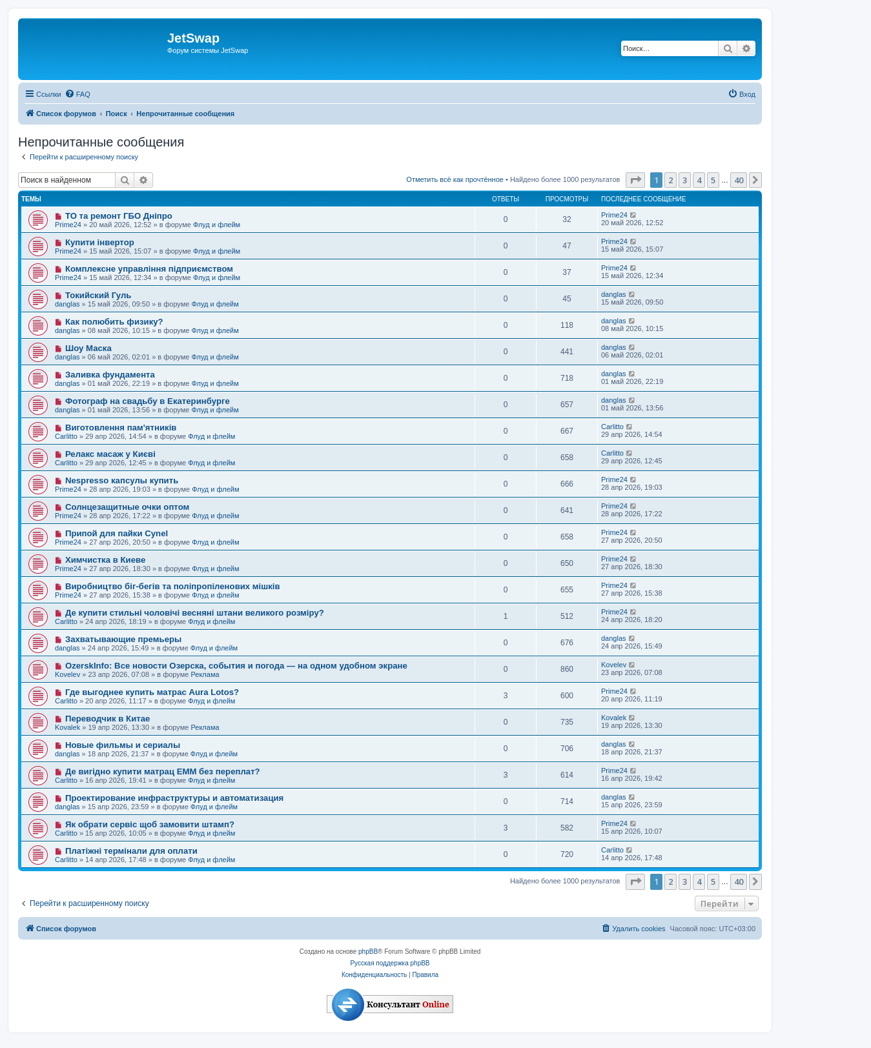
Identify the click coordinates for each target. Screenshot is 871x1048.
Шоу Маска (88, 348)
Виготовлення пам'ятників (121, 427)
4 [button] (699, 180)
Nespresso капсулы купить (121, 480)
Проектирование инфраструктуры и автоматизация (174, 798)
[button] (635, 180)
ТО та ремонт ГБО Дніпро (118, 216)
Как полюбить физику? (114, 322)
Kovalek (67, 727)
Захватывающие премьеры (123, 639)
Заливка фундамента (110, 374)
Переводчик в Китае (107, 718)
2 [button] (670, 180)
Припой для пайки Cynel (116, 533)
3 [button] (684, 180)
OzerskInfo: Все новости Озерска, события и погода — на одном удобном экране (236, 665)
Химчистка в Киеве (105, 560)
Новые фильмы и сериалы (122, 745)
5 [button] (713, 180)
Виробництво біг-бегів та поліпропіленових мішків (172, 586)
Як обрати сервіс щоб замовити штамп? (149, 824)
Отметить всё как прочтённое (455, 179)
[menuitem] (77, 94)
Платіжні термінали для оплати (131, 851)
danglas (67, 304)
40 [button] (738, 180)
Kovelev (67, 674)
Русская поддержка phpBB (389, 963)
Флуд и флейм (216, 224)
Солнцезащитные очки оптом (127, 507)
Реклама (204, 674)
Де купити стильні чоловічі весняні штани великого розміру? (194, 613)
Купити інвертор (99, 242)
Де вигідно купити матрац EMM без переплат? (162, 771)
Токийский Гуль (98, 295)
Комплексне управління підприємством (149, 269)
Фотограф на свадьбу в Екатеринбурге (147, 401)
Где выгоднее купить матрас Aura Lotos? (152, 692)
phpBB (368, 951)
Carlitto (66, 436)
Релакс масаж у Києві (110, 454)
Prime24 (68, 224)
